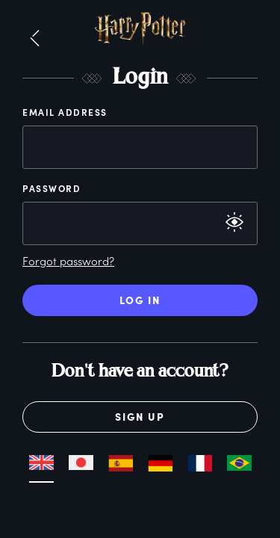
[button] (35, 39)
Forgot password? (68, 260)
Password (51, 188)
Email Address (65, 112)
